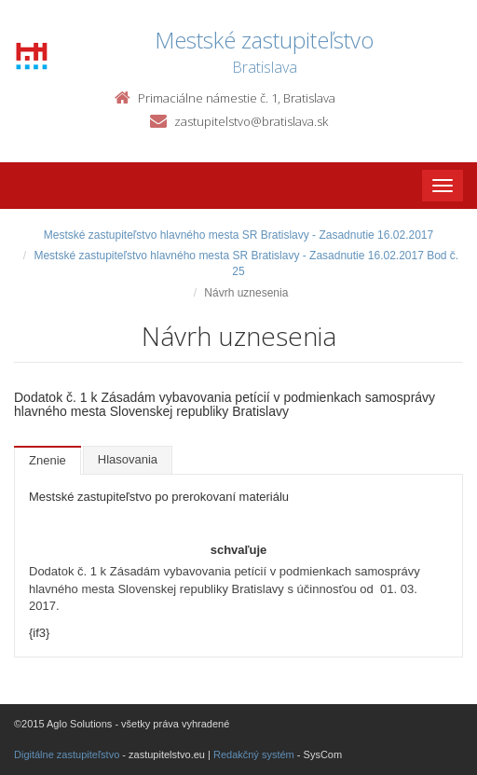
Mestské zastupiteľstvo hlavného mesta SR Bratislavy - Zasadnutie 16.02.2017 (238, 235)
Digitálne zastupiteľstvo (66, 754)
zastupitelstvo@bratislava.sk (251, 121)
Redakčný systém (253, 754)
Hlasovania (127, 459)
